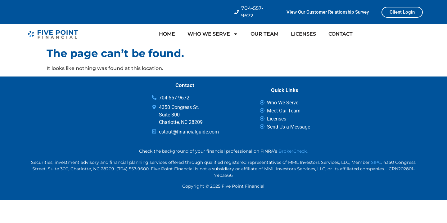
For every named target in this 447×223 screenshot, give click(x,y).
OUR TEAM (264, 34)
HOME (167, 34)
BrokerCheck (292, 151)
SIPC (376, 162)
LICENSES (303, 34)
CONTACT (340, 34)
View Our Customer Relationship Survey (328, 12)
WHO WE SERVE (212, 34)
